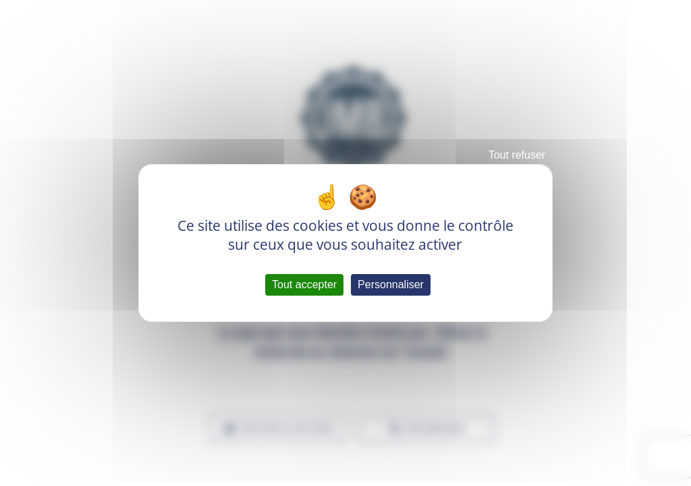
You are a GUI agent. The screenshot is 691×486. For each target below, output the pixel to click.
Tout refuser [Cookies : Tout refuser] (517, 155)
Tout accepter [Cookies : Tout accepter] (304, 284)
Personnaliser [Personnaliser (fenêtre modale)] (391, 284)
